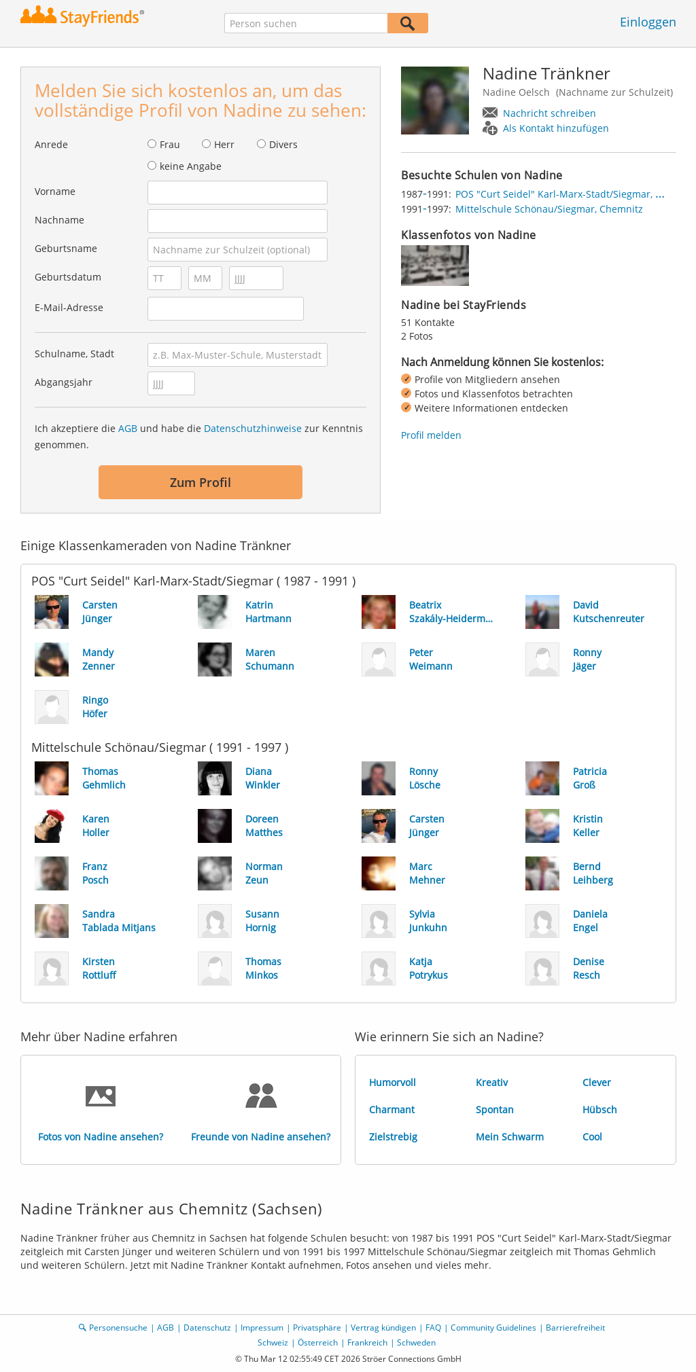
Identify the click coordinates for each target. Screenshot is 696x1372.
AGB (127, 428)
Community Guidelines (493, 1327)
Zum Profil (200, 482)
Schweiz (273, 1342)
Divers (283, 144)
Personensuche (118, 1327)
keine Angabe (191, 166)
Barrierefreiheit (575, 1327)
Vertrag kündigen (383, 1327)
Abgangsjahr (63, 382)
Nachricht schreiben (549, 113)
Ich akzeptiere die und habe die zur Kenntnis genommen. (199, 436)
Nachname (59, 219)
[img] (435, 265)
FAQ (433, 1327)
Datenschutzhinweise (253, 428)
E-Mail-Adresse (69, 307)
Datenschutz (207, 1327)
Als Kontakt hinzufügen (556, 128)
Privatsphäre (317, 1327)
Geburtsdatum (68, 276)
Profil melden (431, 435)
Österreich (318, 1342)
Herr (224, 144)
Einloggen (648, 22)
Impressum (262, 1327)
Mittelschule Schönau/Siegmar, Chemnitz (549, 208)
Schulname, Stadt (74, 353)
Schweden (416, 1342)
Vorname (55, 191)
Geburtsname (66, 248)
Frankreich (367, 1342)
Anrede (51, 144)
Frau (170, 144)
